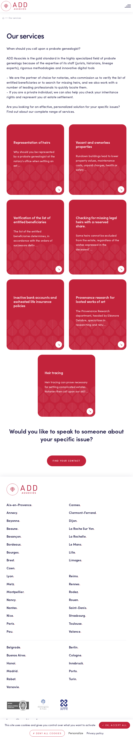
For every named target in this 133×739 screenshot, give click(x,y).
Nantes (12, 607)
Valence (75, 631)
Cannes (75, 505)
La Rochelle (78, 536)
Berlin (73, 647)
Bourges (13, 552)
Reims (74, 576)
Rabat (11, 679)
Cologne (75, 655)
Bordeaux (14, 544)
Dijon (73, 520)
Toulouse (75, 623)
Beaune (13, 528)
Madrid (13, 671)
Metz (11, 584)
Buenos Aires (16, 655)
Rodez (74, 592)
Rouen (74, 600)
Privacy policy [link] (95, 733)
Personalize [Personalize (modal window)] (75, 733)
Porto (73, 671)
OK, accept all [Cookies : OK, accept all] (114, 725)
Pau (10, 631)
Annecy (12, 512)
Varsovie (13, 687)
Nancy (11, 600)
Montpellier (15, 592)
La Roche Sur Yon (82, 528)
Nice (10, 615)
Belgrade (14, 647)
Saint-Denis (78, 607)
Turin (73, 679)
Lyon (10, 576)
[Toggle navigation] (127, 6)
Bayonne (13, 520)
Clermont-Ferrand (83, 512)
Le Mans (75, 544)
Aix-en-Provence (19, 505)
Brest (11, 560)
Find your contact (66, 460)
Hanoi (11, 663)
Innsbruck (76, 663)
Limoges (75, 560)
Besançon (14, 536)
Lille (72, 552)
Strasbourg (77, 615)
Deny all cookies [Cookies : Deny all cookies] (47, 733)
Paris (11, 623)
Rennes (74, 584)
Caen (11, 568)
